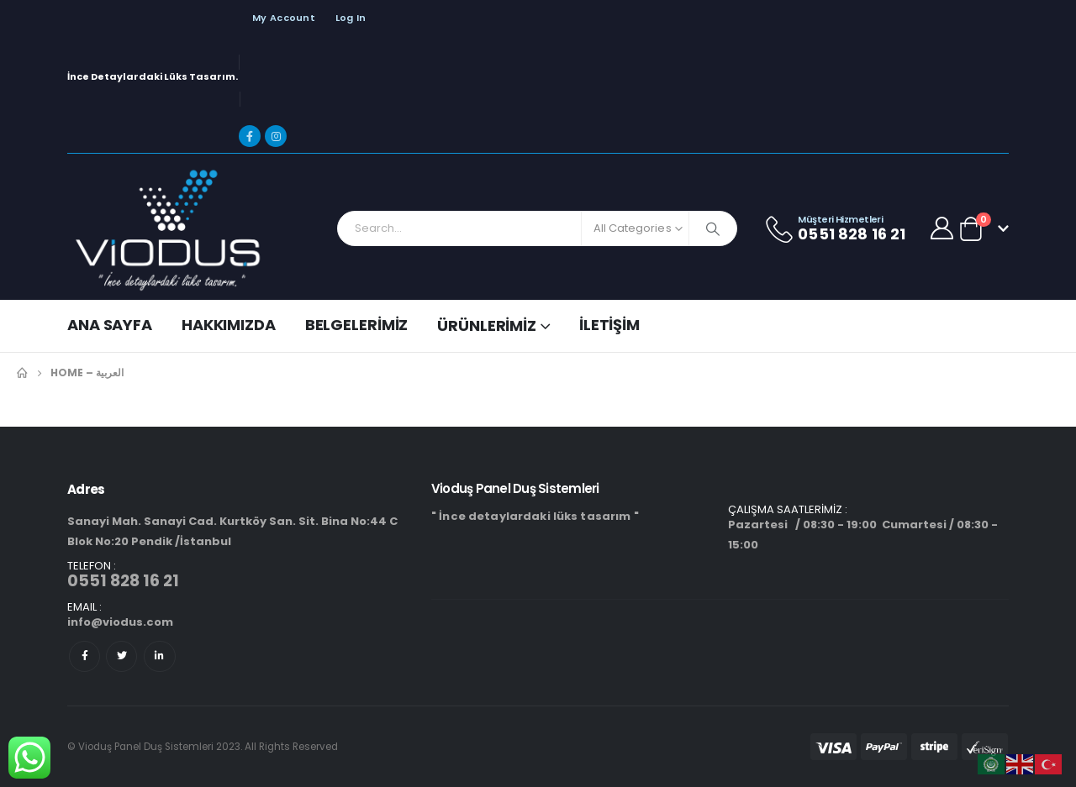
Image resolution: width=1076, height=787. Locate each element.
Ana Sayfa (109, 324)
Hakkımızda (229, 324)
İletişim (609, 324)
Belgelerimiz (357, 324)
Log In (351, 17)
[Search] (712, 228)
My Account (283, 17)
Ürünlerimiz (486, 325)
